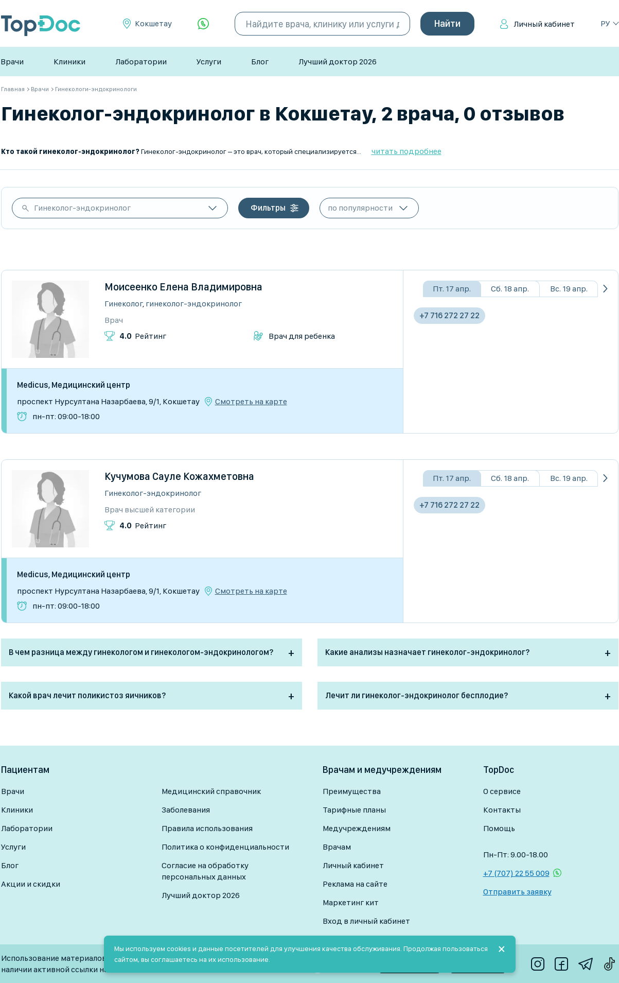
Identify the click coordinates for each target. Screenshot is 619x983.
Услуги (209, 61)
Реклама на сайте (355, 884)
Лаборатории (141, 61)
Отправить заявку (517, 891)
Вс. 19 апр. (569, 289)
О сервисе (502, 791)
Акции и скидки (30, 884)
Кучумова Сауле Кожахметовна (179, 476)
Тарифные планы (354, 810)
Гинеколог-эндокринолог (82, 208)
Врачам (337, 847)
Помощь (499, 828)
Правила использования (207, 828)
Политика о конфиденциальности (225, 847)
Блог (260, 61)
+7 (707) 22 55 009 (516, 873)
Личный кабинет (544, 24)
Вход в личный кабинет (366, 921)
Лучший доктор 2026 (337, 61)
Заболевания (186, 810)
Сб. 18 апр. (510, 289)
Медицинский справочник (211, 791)
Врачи (12, 61)
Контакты (502, 810)
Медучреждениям (357, 828)
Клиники (69, 61)
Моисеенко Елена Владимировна (183, 287)
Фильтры (268, 208)
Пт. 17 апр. (452, 289)
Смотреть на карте (251, 401)
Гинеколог (123, 303)
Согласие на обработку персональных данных (205, 871)
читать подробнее (406, 151)
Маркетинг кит (351, 902)
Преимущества (352, 791)
